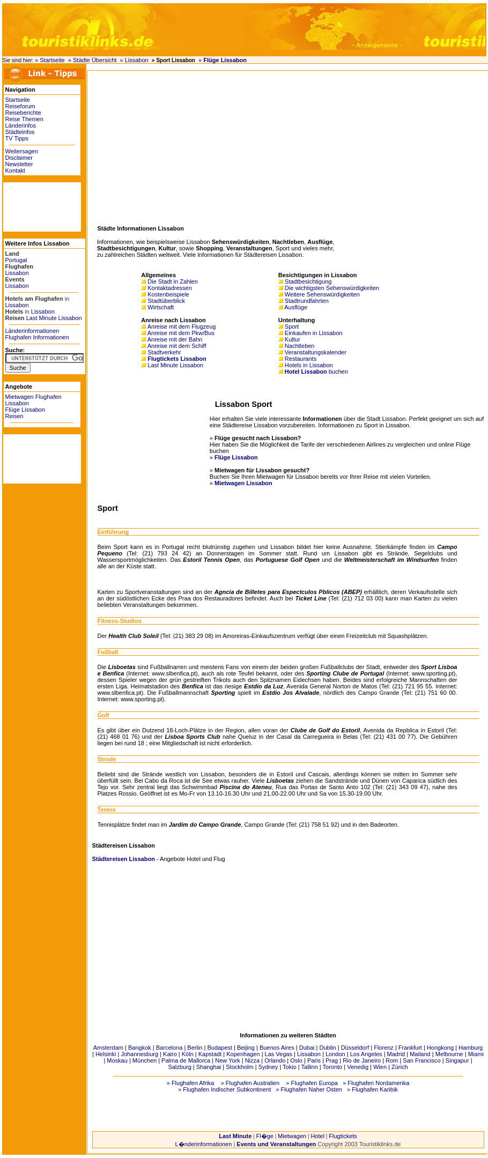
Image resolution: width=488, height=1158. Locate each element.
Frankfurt (410, 1047)
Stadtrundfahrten (307, 301)
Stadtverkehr (164, 352)
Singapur (457, 1060)
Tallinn (309, 1067)
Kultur (292, 339)
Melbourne (449, 1054)
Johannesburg (139, 1054)
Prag (332, 1060)
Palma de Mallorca (185, 1060)
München (144, 1060)
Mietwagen (292, 1136)
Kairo (170, 1054)
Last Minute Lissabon (54, 318)
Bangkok (139, 1047)
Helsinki (105, 1054)
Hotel (317, 1136)
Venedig (357, 1067)
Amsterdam (108, 1047)
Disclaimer (19, 157)
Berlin (194, 1047)
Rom (392, 1060)
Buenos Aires (277, 1047)
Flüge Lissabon (25, 409)
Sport (292, 326)
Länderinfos (20, 125)
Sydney (268, 1067)
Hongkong (440, 1047)
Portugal (16, 260)
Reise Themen (24, 119)
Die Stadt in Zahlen (172, 281)
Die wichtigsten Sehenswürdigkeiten (332, 288)
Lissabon (17, 273)
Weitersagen (22, 151)
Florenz (384, 1047)
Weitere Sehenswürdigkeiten (322, 294)
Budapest (219, 1047)
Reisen (14, 416)
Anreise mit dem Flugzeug (181, 326)
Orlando (274, 1060)
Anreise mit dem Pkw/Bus (181, 333)
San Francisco (421, 1060)
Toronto (333, 1067)
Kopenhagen (243, 1054)
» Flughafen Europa (312, 1083)
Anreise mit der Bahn (175, 339)
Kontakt (15, 170)
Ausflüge (295, 307)
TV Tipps (16, 138)
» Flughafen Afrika (191, 1083)
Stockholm (239, 1067)
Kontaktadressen (169, 288)
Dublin (327, 1047)
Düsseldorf (355, 1047)
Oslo (296, 1060)
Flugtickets (343, 1136)
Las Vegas (278, 1054)
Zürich (399, 1067)
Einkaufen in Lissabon (314, 333)
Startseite (17, 99)
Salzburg (179, 1067)
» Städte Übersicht (92, 60)
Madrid (396, 1054)
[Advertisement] (35, 206)
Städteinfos (20, 132)
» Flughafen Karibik (372, 1089)
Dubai (307, 1047)
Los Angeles (366, 1054)
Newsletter (19, 164)
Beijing (246, 1047)
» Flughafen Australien (250, 1083)
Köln (188, 1054)
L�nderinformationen (203, 1144)
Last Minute (235, 1136)
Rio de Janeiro (362, 1060)
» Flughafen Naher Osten (309, 1089)
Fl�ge (264, 1136)
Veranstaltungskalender (315, 352)
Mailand (420, 1054)
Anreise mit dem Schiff (176, 346)
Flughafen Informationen (37, 337)
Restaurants (300, 358)
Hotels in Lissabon (309, 365)
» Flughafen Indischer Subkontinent (224, 1089)
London (335, 1054)
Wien (380, 1067)
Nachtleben (300, 346)
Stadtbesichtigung (308, 281)
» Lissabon (134, 60)
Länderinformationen (32, 331)
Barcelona (169, 1047)
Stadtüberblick (166, 301)
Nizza (252, 1060)
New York (227, 1060)
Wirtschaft (160, 307)
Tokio (290, 1067)
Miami (476, 1054)
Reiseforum (20, 106)
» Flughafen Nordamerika (376, 1083)
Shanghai (208, 1067)
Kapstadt (209, 1054)
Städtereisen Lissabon (123, 859)
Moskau (117, 1060)
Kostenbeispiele (168, 294)
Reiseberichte (23, 112)
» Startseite (50, 60)
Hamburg (471, 1047)
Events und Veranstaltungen (276, 1144)
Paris (314, 1060)
